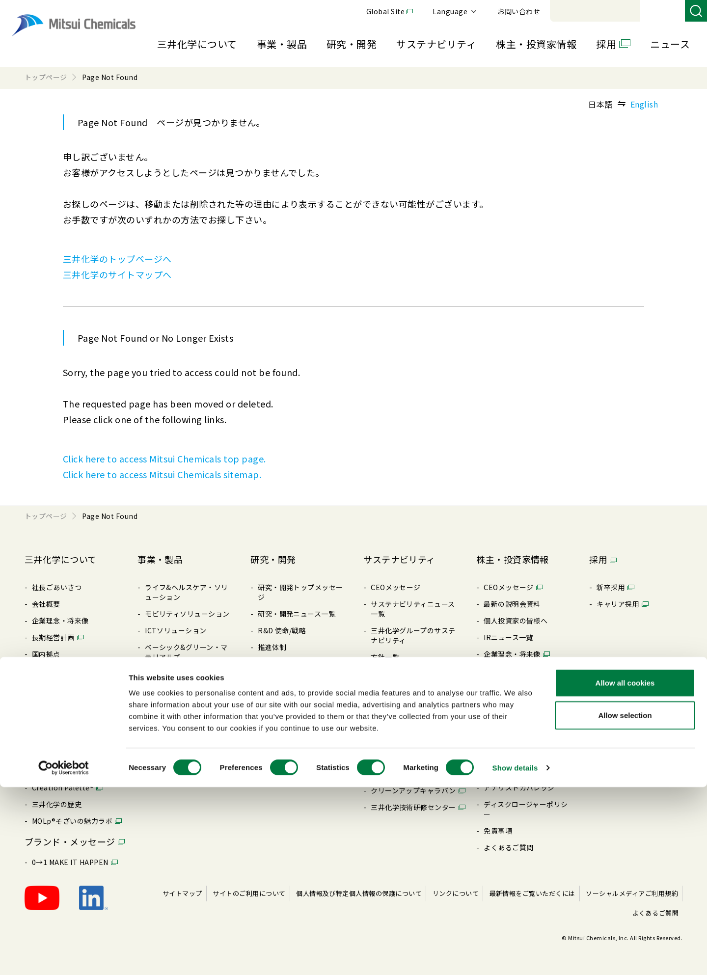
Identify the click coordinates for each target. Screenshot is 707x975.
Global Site (520, 11)
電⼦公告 (498, 754)
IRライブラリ (505, 704)
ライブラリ (49, 754)
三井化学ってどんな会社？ (74, 771)
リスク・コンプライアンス (413, 690)
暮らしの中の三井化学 (293, 757)
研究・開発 (351, 44)
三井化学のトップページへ (117, 258)
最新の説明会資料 (512, 604)
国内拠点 (46, 654)
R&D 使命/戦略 (282, 630)
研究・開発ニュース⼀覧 (296, 614)
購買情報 (46, 737)
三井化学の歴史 (57, 804)
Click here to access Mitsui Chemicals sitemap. (162, 474)
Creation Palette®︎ (63, 787)
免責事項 (498, 831)
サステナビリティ (436, 44)
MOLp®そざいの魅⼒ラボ (72, 821)
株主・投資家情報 (536, 44)
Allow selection (625, 903)
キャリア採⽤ (618, 604)
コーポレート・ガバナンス (74, 704)
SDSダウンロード (173, 757)
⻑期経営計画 (53, 637)
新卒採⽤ (611, 587)
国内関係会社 (53, 671)
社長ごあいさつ (57, 587)
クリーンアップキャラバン (413, 790)
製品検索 (159, 690)
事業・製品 (282, 44)
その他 (381, 757)
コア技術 (272, 664)
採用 (606, 44)
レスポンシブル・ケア (406, 707)
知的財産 (272, 740)
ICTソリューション (176, 630)
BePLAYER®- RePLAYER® (414, 774)
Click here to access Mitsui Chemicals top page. (164, 458)
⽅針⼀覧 (46, 721)
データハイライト (512, 687)
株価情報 (498, 771)
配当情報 (498, 721)
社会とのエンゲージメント (413, 724)
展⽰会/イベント (171, 740)
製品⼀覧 (159, 724)
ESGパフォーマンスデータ (413, 740)
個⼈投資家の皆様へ (515, 620)
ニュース (670, 44)
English (644, 104)
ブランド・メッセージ (70, 841)
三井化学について (197, 44)
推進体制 (272, 647)
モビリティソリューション (187, 614)
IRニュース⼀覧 (508, 637)
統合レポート (505, 671)
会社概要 (46, 604)
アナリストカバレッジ (519, 787)
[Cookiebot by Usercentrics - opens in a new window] (64, 955)
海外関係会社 (53, 687)
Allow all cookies (625, 871)
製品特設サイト (169, 707)
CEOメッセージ (396, 587)
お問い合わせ (653, 11)
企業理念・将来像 (60, 620)
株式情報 (498, 737)
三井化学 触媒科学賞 (291, 724)
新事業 (155, 673)
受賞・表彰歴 (279, 707)
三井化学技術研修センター (413, 807)
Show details (515, 955)
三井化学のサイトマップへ (117, 274)
